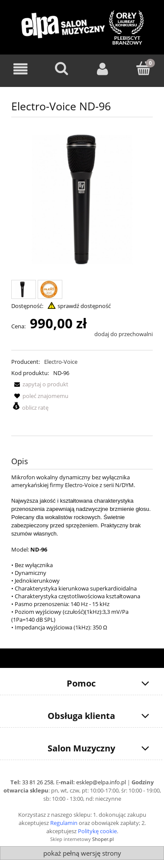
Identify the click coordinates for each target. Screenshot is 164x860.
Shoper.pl (103, 839)
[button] (39, 384)
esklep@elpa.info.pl (101, 782)
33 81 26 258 (37, 782)
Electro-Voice (60, 362)
